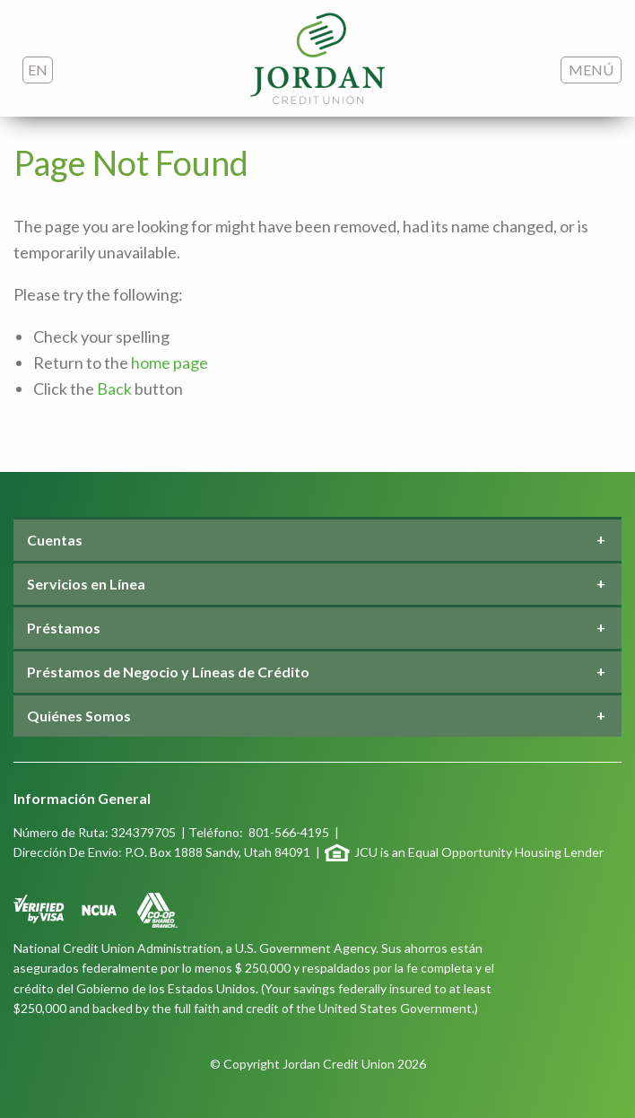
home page (169, 362)
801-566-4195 (288, 832)
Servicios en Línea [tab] (86, 583)
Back (114, 388)
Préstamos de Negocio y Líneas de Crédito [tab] (168, 671)
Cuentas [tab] (55, 539)
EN (38, 69)
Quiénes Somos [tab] (79, 715)
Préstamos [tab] (63, 627)
